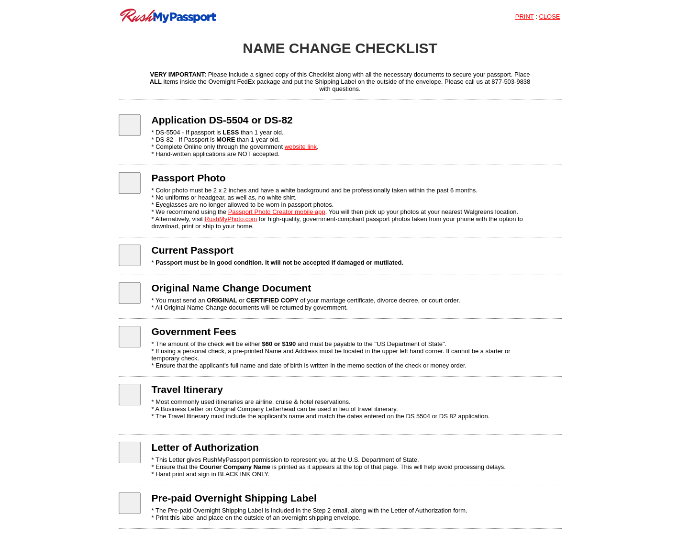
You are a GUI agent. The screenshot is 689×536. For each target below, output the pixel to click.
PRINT (524, 16)
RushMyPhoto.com (231, 219)
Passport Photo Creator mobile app (276, 211)
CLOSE (549, 16)
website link (301, 146)
